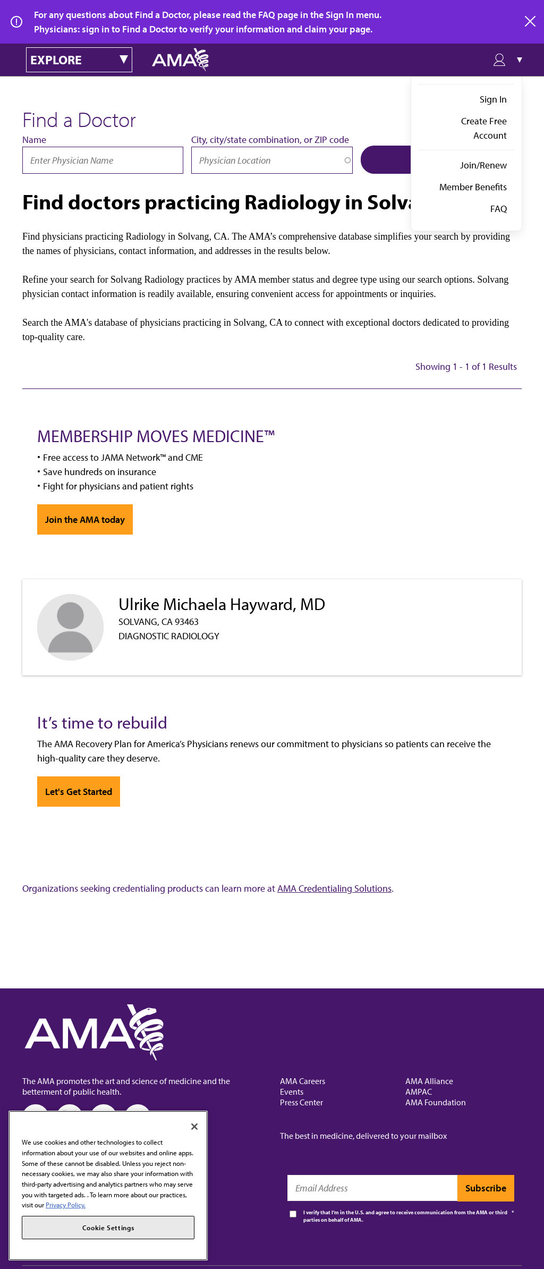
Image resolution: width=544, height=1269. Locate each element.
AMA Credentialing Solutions (334, 888)
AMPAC (418, 1091)
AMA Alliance (429, 1081)
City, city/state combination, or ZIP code (270, 139)
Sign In (493, 99)
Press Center (301, 1102)
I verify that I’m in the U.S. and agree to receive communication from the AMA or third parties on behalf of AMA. (405, 1216)
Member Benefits (473, 187)
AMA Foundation (435, 1102)
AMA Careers (302, 1081)
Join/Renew (483, 165)
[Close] (194, 1126)
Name (34, 139)
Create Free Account (484, 128)
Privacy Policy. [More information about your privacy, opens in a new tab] (66, 1204)
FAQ (498, 208)
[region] (108, 1185)
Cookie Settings (108, 1227)
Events (291, 1091)
